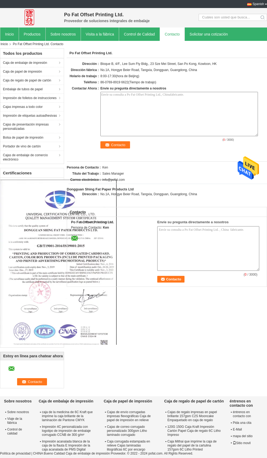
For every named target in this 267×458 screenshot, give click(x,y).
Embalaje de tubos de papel (23, 89)
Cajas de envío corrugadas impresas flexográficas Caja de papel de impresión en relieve (129, 416)
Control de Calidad (139, 34)
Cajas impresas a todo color (23, 107)
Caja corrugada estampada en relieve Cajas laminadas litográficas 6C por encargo (128, 445)
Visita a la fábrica (100, 34)
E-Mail (237, 429)
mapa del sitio (243, 436)
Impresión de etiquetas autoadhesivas (30, 116)
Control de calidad (14, 431)
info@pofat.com (113, 180)
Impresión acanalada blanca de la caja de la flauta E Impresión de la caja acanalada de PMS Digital (66, 445)
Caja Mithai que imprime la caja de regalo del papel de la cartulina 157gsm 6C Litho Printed (192, 445)
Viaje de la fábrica (14, 421)
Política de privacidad (15, 453)
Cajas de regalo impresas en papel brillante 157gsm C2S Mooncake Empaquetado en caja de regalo (192, 416)
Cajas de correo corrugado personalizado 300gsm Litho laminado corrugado (127, 431)
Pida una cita (242, 423)
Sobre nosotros (63, 34)
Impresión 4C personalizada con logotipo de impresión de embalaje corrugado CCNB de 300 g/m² (66, 431)
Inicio (9, 34)
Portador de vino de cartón (22, 146)
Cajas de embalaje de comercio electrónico (25, 157)
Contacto (172, 34)
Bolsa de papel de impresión (23, 137)
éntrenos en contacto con (242, 414)
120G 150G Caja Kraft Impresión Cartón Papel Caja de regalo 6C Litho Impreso (194, 431)
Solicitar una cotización (209, 34)
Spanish (258, 4)
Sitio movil (242, 443)
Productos (32, 34)
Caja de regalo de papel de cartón (27, 80)
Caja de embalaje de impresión (25, 63)
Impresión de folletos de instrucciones (30, 98)
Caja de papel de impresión (22, 71)
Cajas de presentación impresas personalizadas (26, 127)
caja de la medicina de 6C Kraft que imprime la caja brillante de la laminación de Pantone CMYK (67, 416)
